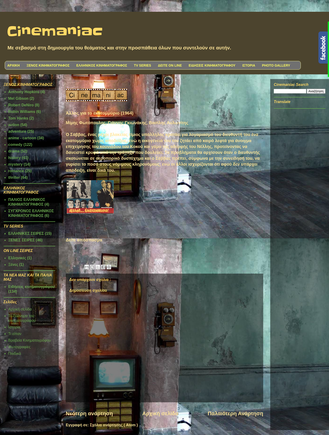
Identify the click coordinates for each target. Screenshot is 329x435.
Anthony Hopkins (23, 92)
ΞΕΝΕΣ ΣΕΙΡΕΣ (21, 240)
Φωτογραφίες (19, 347)
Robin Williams (21, 112)
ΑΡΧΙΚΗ (13, 65)
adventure (17, 131)
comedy (15, 145)
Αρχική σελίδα (160, 413)
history (14, 158)
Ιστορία (14, 327)
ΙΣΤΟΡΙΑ (248, 65)
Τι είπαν (14, 334)
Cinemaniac (55, 32)
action (13, 125)
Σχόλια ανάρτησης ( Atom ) (114, 425)
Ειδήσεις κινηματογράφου (31, 287)
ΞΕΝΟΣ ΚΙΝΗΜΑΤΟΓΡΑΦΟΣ (48, 65)
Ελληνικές (17, 258)
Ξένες (13, 265)
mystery (15, 164)
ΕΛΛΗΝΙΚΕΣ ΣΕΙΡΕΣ (26, 233)
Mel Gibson (18, 98)
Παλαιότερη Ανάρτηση (235, 413)
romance (16, 171)
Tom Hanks (18, 118)
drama (14, 151)
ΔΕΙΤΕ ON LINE (170, 65)
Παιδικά (14, 353)
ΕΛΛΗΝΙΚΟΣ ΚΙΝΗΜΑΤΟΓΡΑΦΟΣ (101, 65)
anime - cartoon (22, 138)
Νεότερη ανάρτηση (89, 413)
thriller (14, 178)
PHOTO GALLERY (276, 65)
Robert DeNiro (21, 105)
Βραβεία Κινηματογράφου (29, 340)
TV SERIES (142, 65)
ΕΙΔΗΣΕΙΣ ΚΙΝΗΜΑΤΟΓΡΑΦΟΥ (212, 65)
